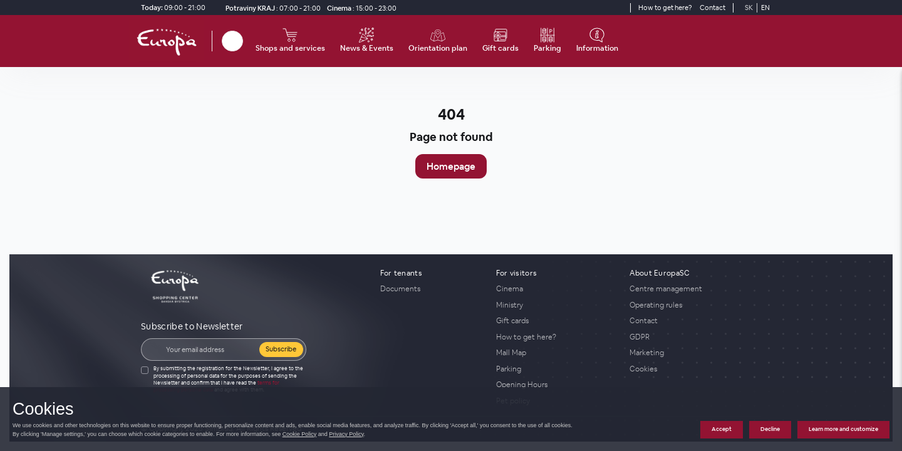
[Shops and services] (290, 41)
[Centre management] (695, 288)
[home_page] (170, 41)
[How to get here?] (665, 8)
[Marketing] (695, 352)
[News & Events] (366, 41)
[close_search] (244, 41)
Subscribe (281, 349)
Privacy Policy (346, 434)
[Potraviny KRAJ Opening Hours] (270, 8)
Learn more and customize (843, 429)
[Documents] (430, 288)
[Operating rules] (695, 305)
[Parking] (547, 41)
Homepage (451, 166)
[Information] (597, 41)
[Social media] (596, 7)
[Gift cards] (500, 41)
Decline (770, 429)
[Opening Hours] (555, 384)
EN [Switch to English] (765, 7)
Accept (722, 429)
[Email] (208, 349)
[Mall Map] (555, 352)
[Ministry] (555, 305)
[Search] (232, 41)
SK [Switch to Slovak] (749, 7)
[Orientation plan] (437, 41)
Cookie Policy (300, 434)
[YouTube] (619, 7)
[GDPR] (695, 337)
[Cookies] (695, 369)
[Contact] (712, 8)
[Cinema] (360, 8)
